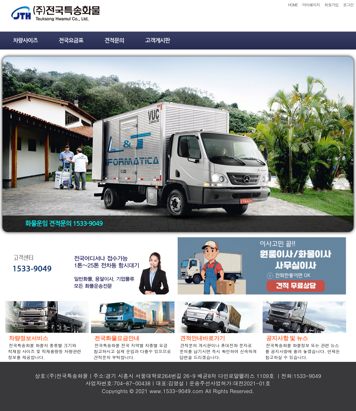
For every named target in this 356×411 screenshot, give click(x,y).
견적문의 (114, 40)
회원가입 (331, 4)
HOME (293, 4)
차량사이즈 (25, 40)
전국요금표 (71, 40)
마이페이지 (311, 4)
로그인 (348, 4)
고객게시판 (157, 40)
